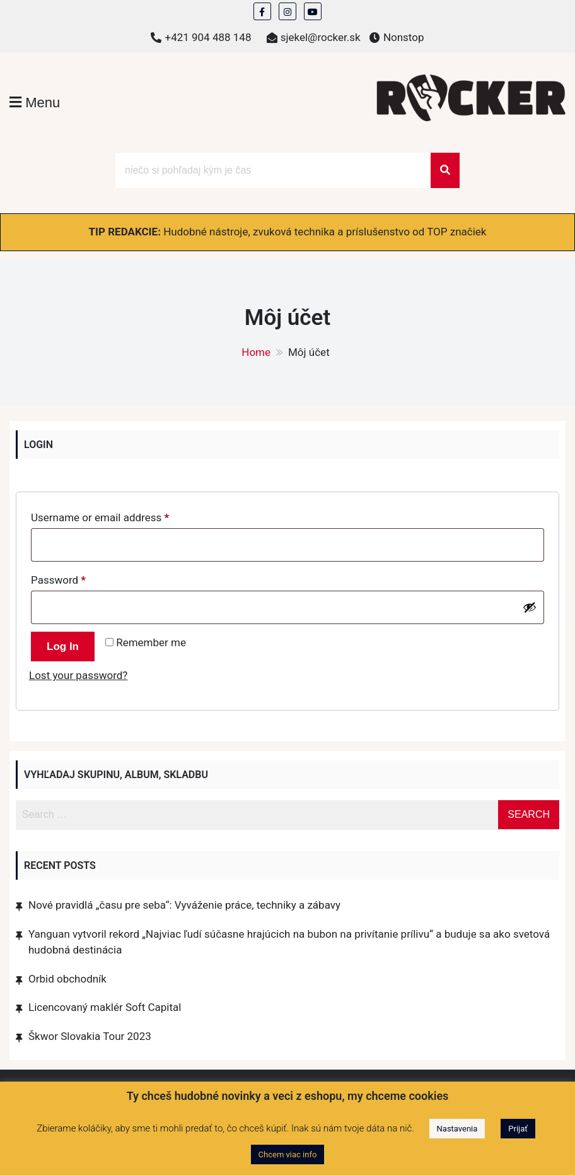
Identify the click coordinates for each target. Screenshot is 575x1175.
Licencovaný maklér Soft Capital (104, 1007)
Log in (63, 646)
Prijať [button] (517, 1128)
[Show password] (530, 607)
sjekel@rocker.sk (321, 37)
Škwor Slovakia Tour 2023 (89, 1036)
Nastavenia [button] (457, 1128)
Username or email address (121, 515)
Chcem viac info (287, 1154)
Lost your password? (78, 675)
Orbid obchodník (67, 978)
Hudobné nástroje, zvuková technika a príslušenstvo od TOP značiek (324, 231)
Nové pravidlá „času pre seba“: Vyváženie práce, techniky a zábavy (184, 905)
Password (79, 577)
